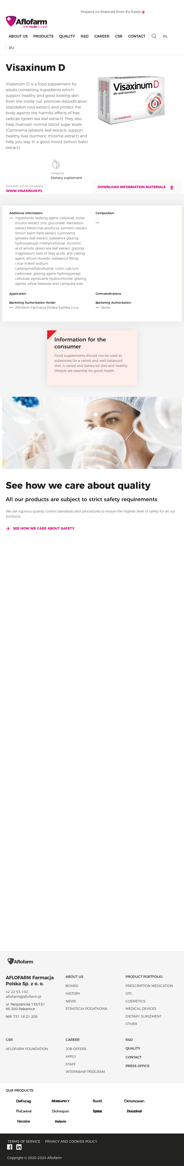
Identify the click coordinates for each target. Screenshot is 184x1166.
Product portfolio (144, 976)
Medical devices (141, 1008)
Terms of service (24, 1141)
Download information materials (136, 187)
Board (72, 986)
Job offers (76, 1049)
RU (11, 47)
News (71, 1001)
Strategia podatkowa (86, 1008)
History (73, 993)
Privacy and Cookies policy (71, 1141)
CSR (118, 36)
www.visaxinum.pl (24, 191)
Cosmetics (135, 1001)
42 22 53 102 (17, 992)
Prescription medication (149, 986)
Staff (71, 1064)
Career (101, 36)
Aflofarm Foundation (27, 1049)
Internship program (85, 1072)
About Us (18, 36)
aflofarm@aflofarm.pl (23, 996)
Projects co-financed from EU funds (113, 12)
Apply (71, 1056)
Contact (136, 36)
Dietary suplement (143, 1016)
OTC (129, 993)
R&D (85, 36)
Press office (138, 1066)
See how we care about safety (40, 528)
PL (165, 36)
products (43, 36)
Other (131, 1024)
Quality (67, 36)
